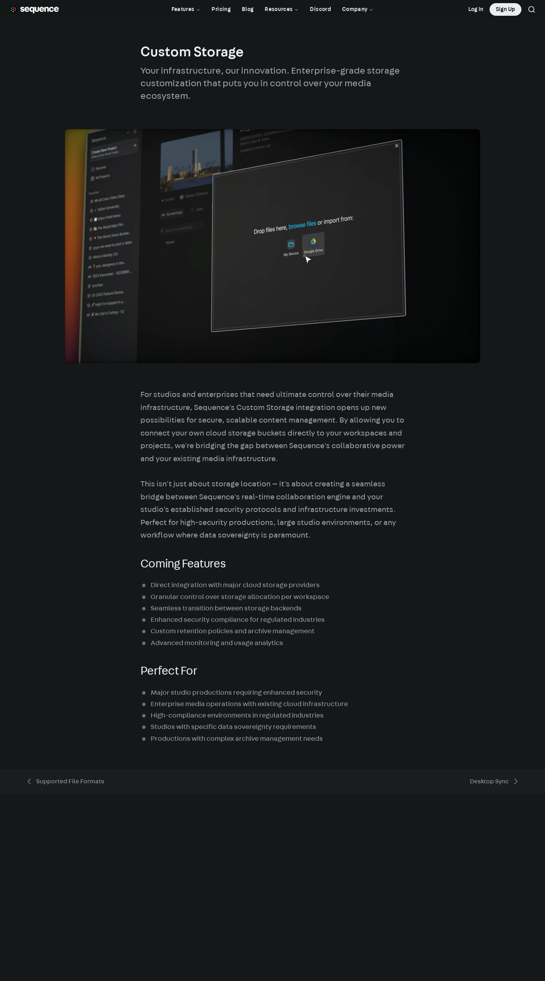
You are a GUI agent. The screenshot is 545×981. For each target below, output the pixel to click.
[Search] (532, 9)
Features (186, 9)
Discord (320, 9)
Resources (282, 9)
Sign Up (505, 9)
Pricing (221, 9)
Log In (475, 9)
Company (358, 9)
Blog (248, 9)
